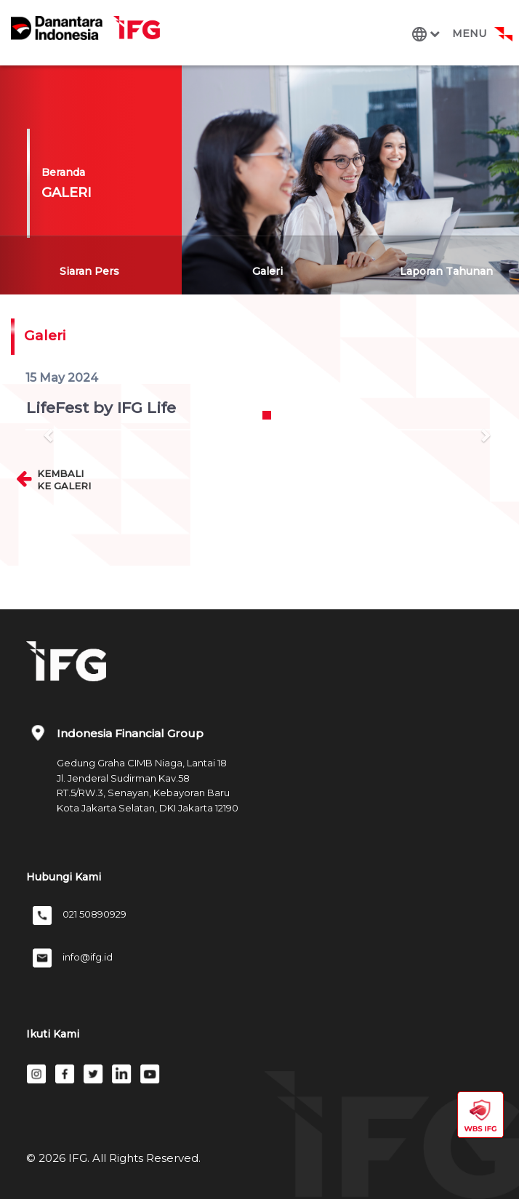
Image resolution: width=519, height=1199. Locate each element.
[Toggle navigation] (459, 34)
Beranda (63, 172)
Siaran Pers (89, 271)
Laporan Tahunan (446, 271)
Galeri (267, 271)
